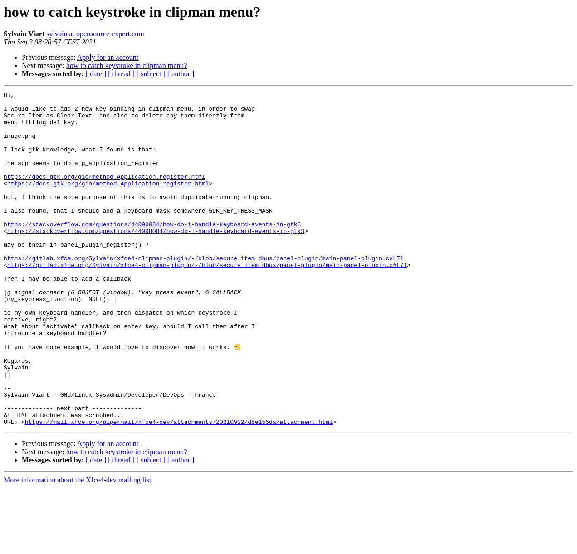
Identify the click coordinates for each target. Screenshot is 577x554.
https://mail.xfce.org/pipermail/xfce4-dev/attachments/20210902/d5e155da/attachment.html (179, 488)
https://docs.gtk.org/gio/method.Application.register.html (104, 194)
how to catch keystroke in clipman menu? (126, 65)
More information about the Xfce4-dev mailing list (77, 546)
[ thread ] (121, 74)
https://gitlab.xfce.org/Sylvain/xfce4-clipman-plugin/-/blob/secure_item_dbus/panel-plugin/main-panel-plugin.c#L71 (203, 292)
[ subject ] (151, 74)
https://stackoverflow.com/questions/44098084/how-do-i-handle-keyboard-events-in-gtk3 (152, 251)
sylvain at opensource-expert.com (95, 34)
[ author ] (181, 74)
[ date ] (96, 74)
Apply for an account (108, 57)
